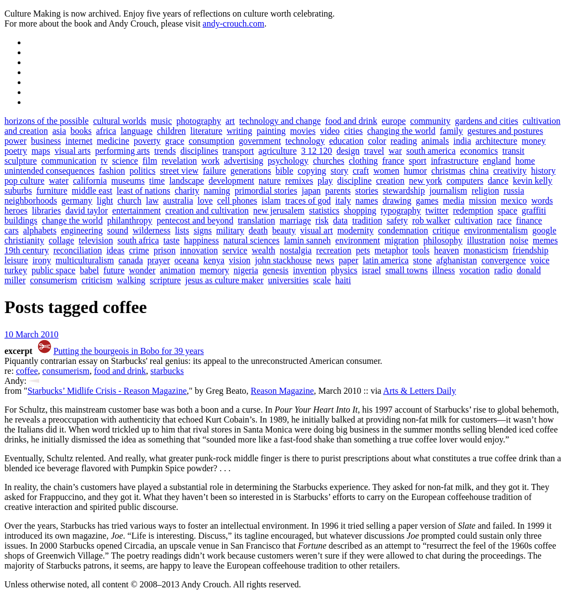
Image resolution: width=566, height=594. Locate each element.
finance (529, 220)
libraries (46, 210)
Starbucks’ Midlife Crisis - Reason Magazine (107, 390)
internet (78, 140)
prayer (159, 260)
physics (344, 270)
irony (42, 260)
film (150, 160)
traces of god (308, 200)
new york (425, 180)
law (152, 200)
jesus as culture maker (224, 280)
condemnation (403, 230)
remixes (299, 180)
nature (270, 180)
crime (139, 250)
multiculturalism (84, 260)
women (386, 170)
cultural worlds (119, 121)
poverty (147, 140)
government (260, 140)
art (230, 121)
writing (239, 131)
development (231, 180)
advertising (243, 160)
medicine (113, 140)
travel (374, 150)
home (525, 160)
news (325, 260)
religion (485, 190)
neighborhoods (30, 200)
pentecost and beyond (195, 220)
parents (337, 190)
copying (312, 170)
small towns (406, 270)
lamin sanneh (307, 240)
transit (513, 150)
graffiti (534, 210)
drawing (396, 200)
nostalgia (296, 250)
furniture (51, 190)
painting (270, 131)
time (157, 180)
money (534, 140)
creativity (509, 170)
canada (130, 260)
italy (343, 200)
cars (11, 230)
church (129, 200)
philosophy (443, 240)
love (205, 200)
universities (288, 280)
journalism (448, 190)
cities (353, 131)
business (46, 140)
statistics (324, 210)
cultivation (473, 220)
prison (165, 250)
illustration (486, 240)
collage (61, 240)
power (15, 140)
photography (198, 121)
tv (104, 160)
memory (214, 270)
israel (371, 270)
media (453, 200)
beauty (284, 230)
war (395, 150)
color (377, 140)
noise (519, 240)
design (348, 150)
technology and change (280, 121)
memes (545, 240)
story (339, 170)
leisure (16, 260)
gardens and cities (486, 121)
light (105, 200)
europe (394, 121)
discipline (354, 180)
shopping (360, 210)
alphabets (39, 230)
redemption (473, 210)
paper (349, 260)
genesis (276, 270)
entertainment (136, 210)
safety (396, 220)
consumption (211, 140)
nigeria (246, 270)
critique (446, 230)
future (113, 270)
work (210, 160)
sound (117, 230)
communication (69, 160)
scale (322, 280)
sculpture (20, 160)
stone (422, 260)
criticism (97, 280)
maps (41, 150)
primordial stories (265, 190)
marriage (295, 220)
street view (179, 170)
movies (303, 131)
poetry (15, 150)
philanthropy (130, 220)
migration (401, 240)
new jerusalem (279, 210)
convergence (503, 260)
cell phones (237, 200)
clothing (363, 160)
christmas (448, 170)
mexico (514, 200)
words (542, 200)
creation (390, 180)
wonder (142, 270)
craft (361, 170)
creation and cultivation (207, 210)
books (81, 131)
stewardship (403, 190)
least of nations (143, 190)
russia (514, 190)
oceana (186, 260)
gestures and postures (505, 131)
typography (401, 210)
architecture (496, 140)
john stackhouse (283, 260)
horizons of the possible (46, 121)
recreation (334, 250)
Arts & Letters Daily (419, 390)
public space (54, 270)
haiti (343, 280)
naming (216, 190)
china (479, 170)
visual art (316, 230)
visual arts (73, 150)
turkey (15, 270)
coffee (27, 371)
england (497, 160)
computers (465, 180)
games (427, 200)
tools (420, 250)
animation (177, 270)
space (507, 210)
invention (309, 270)
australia (178, 200)
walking (131, 280)
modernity (355, 230)
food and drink (351, 121)
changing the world (401, 131)
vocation (474, 270)
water (59, 180)
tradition (367, 220)
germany (76, 200)
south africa (138, 240)
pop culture (24, 180)
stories (367, 190)
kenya (213, 260)
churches (328, 160)
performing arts (122, 150)
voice (539, 260)
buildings (21, 220)
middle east (92, 190)
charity (187, 190)
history (543, 170)
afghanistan (456, 260)
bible (285, 170)
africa (106, 131)
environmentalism (496, 230)
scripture (165, 280)
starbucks (167, 371)
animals (435, 140)
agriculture (277, 150)
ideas (115, 250)
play (325, 180)
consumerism (53, 280)
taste (171, 240)
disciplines (199, 150)
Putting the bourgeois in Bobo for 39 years (129, 351)
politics (142, 170)
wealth (263, 250)
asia (59, 131)
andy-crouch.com (234, 23)
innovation (199, 250)
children (171, 131)
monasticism (485, 250)
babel (89, 270)
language (136, 131)
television (95, 240)
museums (127, 180)
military (230, 230)
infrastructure (454, 160)
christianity (24, 240)
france (393, 160)
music (161, 121)
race (504, 220)
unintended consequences (49, 170)
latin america (385, 260)
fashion (112, 170)
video (330, 131)
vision (239, 260)
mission (482, 200)
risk (322, 220)
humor (415, 170)
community (430, 121)
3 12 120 (316, 150)
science (125, 160)
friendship (530, 250)
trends (165, 150)
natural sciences (251, 240)
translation (256, 220)
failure (214, 170)
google (544, 230)
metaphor (391, 250)
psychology (288, 160)
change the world (72, 220)
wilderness (151, 230)
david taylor (86, 210)
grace (175, 140)
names (366, 200)
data (340, 220)
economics (478, 150)
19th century (26, 250)
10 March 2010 (31, 334)
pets (363, 250)
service (234, 250)
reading (404, 140)
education (346, 140)
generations (250, 170)
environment (358, 240)
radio (503, 270)
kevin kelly (533, 180)
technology (304, 140)
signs (202, 230)
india (462, 140)
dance (498, 180)
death (258, 230)
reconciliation (77, 250)
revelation (179, 160)
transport (238, 150)
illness (443, 270)
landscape (186, 180)
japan (311, 190)
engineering (82, 230)
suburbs (18, 190)
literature (206, 131)
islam (271, 200)
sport (417, 160)
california (90, 180)
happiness (201, 240)
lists (182, 230)
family (451, 131)
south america (430, 150)
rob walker (431, 220)
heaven (446, 250)
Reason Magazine (282, 390)
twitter (437, 210)
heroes (16, 210)
